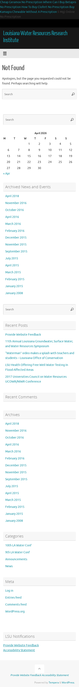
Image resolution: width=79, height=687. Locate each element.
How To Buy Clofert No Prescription (45, 7)
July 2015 (11, 258)
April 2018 (12, 196)
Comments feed (16, 604)
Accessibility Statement (19, 650)
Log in (9, 590)
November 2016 (16, 203)
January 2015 (14, 286)
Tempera (54, 682)
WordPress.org (15, 611)
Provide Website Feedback (23, 334)
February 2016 (14, 231)
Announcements (16, 559)
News (9, 566)
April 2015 (12, 265)
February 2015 (14, 279)
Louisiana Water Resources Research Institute (35, 37)
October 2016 (14, 210)
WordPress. (68, 682)
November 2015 (16, 244)
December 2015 (16, 237)
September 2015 (16, 251)
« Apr (6, 173)
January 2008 (14, 293)
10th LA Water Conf (18, 545)
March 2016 (13, 224)
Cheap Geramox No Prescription (21, 2)
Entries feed (13, 597)
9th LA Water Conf (17, 552)
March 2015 (13, 272)
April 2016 (12, 217)
